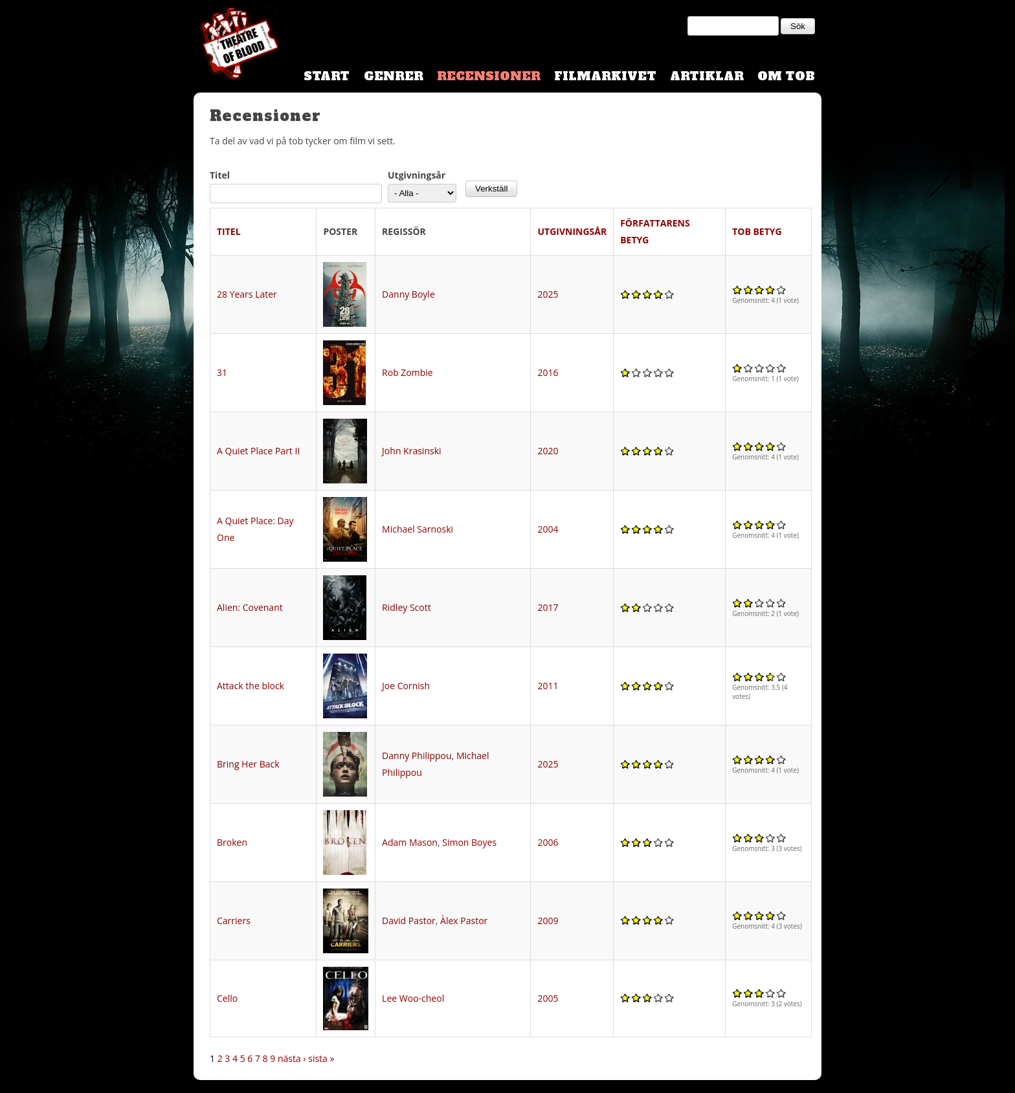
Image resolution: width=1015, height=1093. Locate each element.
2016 (547, 372)
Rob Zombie (407, 372)
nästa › (292, 1058)
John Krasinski (411, 451)
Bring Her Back (248, 764)
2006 (547, 842)
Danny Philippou (417, 755)
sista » (321, 1058)
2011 (547, 685)
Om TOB (786, 76)
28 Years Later (247, 294)
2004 (547, 529)
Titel (220, 175)
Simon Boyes (469, 842)
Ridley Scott (406, 607)
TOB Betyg (757, 231)
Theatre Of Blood (236, 45)
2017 (547, 607)
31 (222, 372)
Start (327, 76)
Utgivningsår (416, 175)
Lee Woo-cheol (413, 998)
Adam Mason (410, 842)
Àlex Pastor (463, 920)
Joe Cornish (406, 685)
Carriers (234, 920)
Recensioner (489, 76)
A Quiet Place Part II (258, 451)
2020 (547, 451)
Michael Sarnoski (417, 529)
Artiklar (707, 76)
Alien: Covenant (250, 607)
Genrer (393, 76)
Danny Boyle (408, 294)
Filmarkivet (605, 76)
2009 (547, 920)
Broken (232, 842)
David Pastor (409, 920)
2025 (547, 294)
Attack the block (250, 685)
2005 (547, 998)
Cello (227, 998)
